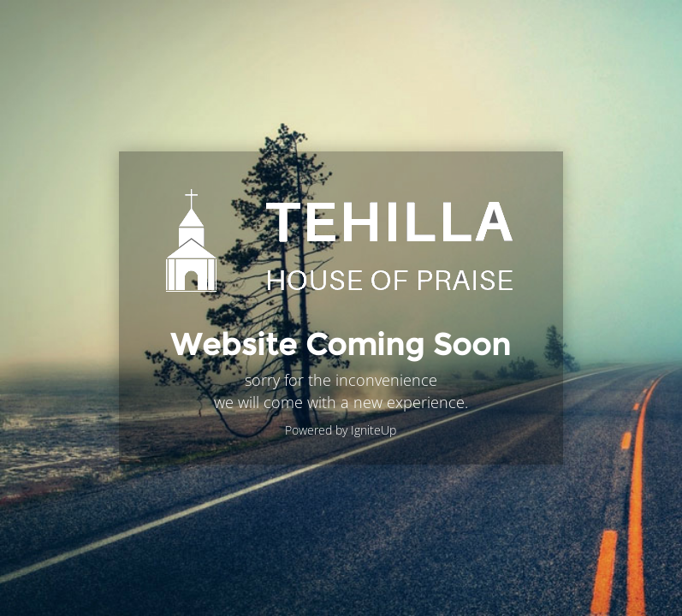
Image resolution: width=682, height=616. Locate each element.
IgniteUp (373, 430)
